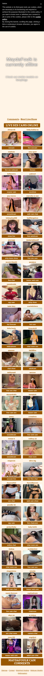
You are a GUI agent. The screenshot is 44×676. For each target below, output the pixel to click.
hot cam (32, 324)
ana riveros (11, 196)
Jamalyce (32, 262)
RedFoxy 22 (32, 439)
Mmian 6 (11, 439)
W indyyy (32, 615)
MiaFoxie (11, 152)
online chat (11, 545)
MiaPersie (11, 461)
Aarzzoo (32, 372)
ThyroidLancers (32, 483)
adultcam (32, 368)
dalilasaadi (11, 372)
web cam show (32, 501)
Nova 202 (11, 637)
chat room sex (32, 346)
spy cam (11, 302)
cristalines (33, 417)
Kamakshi (32, 394)
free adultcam (32, 236)
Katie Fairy (11, 306)
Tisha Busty (11, 328)
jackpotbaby (11, 527)
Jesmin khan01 (11, 262)
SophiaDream (32, 593)
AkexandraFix (11, 394)
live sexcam (32, 148)
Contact (12, 670)
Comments (13, 119)
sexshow (32, 192)
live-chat (11, 280)
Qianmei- (11, 350)
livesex (32, 170)
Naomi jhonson (11, 593)
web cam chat (32, 214)
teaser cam (32, 391)
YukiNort (32, 174)
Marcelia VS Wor (32, 196)
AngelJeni (32, 637)
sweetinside (11, 284)
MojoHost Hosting (22, 670)
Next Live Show (29, 119)
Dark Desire (32, 284)
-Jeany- (11, 417)
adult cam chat (32, 655)
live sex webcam (11, 170)
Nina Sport (33, 152)
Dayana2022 (11, 483)
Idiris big (32, 461)
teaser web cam (32, 280)
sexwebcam (11, 214)
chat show (11, 368)
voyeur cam (11, 192)
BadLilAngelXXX (32, 218)
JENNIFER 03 (11, 505)
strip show (32, 302)
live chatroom (32, 523)
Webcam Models (36, 670)
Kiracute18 (33, 328)
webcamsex (11, 346)
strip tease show (11, 258)
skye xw (11, 615)
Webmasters (22, 673)
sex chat (11, 501)
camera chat (32, 633)
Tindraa (11, 549)
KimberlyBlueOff (32, 240)
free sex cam (33, 258)
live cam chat (11, 611)
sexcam (11, 148)
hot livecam (11, 324)
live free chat (33, 479)
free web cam (32, 435)
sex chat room (11, 633)
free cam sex (11, 413)
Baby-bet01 (32, 527)
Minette (33, 571)
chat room (33, 457)
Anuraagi (11, 240)
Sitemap (4, 670)
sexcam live (11, 479)
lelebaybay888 (11, 218)
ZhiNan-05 (11, 130)
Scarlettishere (32, 306)
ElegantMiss (11, 571)
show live (11, 236)
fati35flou (32, 350)
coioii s (32, 505)
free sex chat (11, 391)
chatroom (32, 611)
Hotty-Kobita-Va (32, 130)
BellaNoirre (11, 174)
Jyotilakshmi (32, 549)
